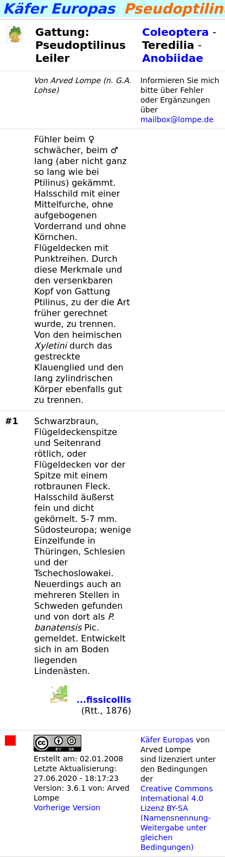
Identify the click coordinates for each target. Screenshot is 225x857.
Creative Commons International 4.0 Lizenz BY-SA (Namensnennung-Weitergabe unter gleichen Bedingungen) (176, 818)
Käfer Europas (167, 739)
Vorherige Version (67, 807)
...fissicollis (103, 700)
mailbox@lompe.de (177, 119)
